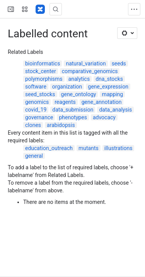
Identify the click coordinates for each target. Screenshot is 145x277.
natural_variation (86, 63)
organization (67, 86)
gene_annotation (102, 102)
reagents (65, 102)
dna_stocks (109, 79)
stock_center (40, 71)
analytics (79, 79)
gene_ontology (78, 94)
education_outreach (49, 148)
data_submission (72, 110)
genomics (37, 102)
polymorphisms (44, 79)
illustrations (118, 148)
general (34, 156)
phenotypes (73, 117)
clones (33, 125)
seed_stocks (40, 94)
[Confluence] (40, 9)
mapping (112, 94)
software (35, 86)
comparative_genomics (90, 71)
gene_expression (108, 86)
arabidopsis (61, 125)
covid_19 (35, 110)
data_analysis (115, 110)
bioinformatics (42, 63)
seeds (119, 63)
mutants (88, 148)
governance (39, 117)
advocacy (104, 117)
